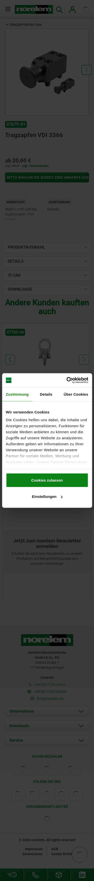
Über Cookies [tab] (76, 394)
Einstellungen (47, 496)
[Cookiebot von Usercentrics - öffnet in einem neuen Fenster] (67, 380)
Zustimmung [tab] (17, 394)
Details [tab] (46, 394)
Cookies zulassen (47, 480)
